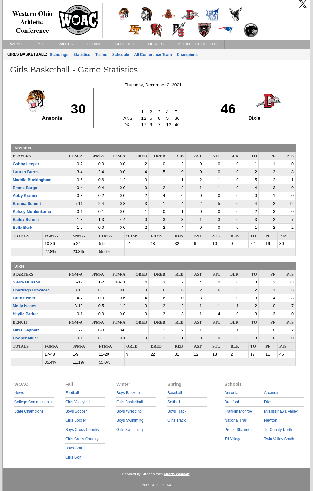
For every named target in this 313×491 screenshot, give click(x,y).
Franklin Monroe (238, 411)
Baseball (174, 393)
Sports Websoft (176, 474)
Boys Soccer (76, 411)
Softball (173, 402)
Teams (101, 54)
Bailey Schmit (26, 219)
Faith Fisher (24, 298)
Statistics (81, 54)
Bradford (232, 402)
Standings (59, 54)
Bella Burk (22, 227)
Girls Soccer (75, 420)
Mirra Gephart (26, 330)
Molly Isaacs (24, 306)
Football (72, 393)
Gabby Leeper (26, 164)
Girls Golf (73, 457)
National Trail (236, 420)
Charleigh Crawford (31, 290)
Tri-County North (278, 429)
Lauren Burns (26, 172)
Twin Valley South (279, 439)
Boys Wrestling (129, 411)
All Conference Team (153, 54)
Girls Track (176, 420)
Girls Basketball (129, 402)
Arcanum (271, 393)
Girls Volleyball (77, 402)
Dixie (268, 402)
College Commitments (33, 402)
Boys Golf (73, 448)
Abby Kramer (25, 196)
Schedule (120, 54)
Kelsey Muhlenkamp (32, 211)
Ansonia (231, 393)
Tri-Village (233, 439)
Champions (187, 54)
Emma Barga (25, 188)
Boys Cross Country (82, 429)
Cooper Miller (25, 338)
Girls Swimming (129, 429)
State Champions (28, 411)
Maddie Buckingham (32, 180)
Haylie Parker (25, 314)
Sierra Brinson (26, 282)
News (19, 393)
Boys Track (176, 411)
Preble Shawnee (238, 429)
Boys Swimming (129, 420)
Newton (270, 420)
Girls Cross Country (82, 439)
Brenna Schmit (27, 203)
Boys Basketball (129, 393)
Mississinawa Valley (281, 411)
